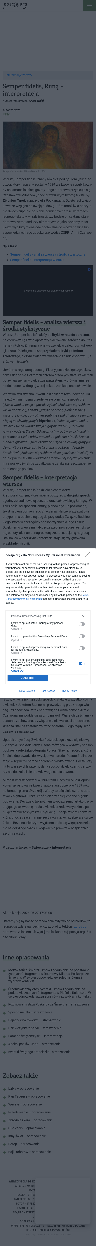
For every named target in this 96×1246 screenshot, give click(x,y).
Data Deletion (27, 690)
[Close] (88, 555)
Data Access (48, 690)
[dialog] (48, 623)
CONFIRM (28, 677)
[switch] (82, 624)
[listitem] (48, 616)
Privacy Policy (69, 690)
